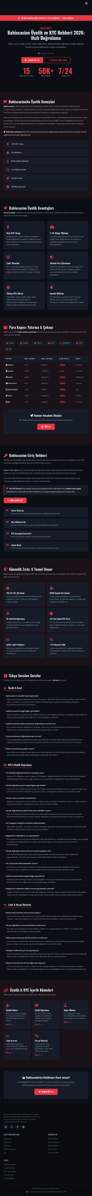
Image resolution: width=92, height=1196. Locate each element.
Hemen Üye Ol (32, 60)
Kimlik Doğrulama (54, 1142)
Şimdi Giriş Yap (15, 500)
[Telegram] (23, 1127)
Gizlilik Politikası (9, 1168)
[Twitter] (6, 1127)
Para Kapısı (8, 1146)
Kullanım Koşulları (10, 1164)
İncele (10, 1024)
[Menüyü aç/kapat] (86, 3)
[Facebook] (17, 1127)
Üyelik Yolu (7, 1139)
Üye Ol (46, 426)
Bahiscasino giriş (58, 60)
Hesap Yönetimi (53, 1153)
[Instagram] (12, 1127)
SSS (5, 1153)
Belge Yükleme (53, 1146)
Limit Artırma (52, 1149)
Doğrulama (7, 1142)
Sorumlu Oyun (9, 1175)
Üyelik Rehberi (53, 1139)
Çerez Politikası (9, 1178)
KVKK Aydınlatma (10, 1171)
